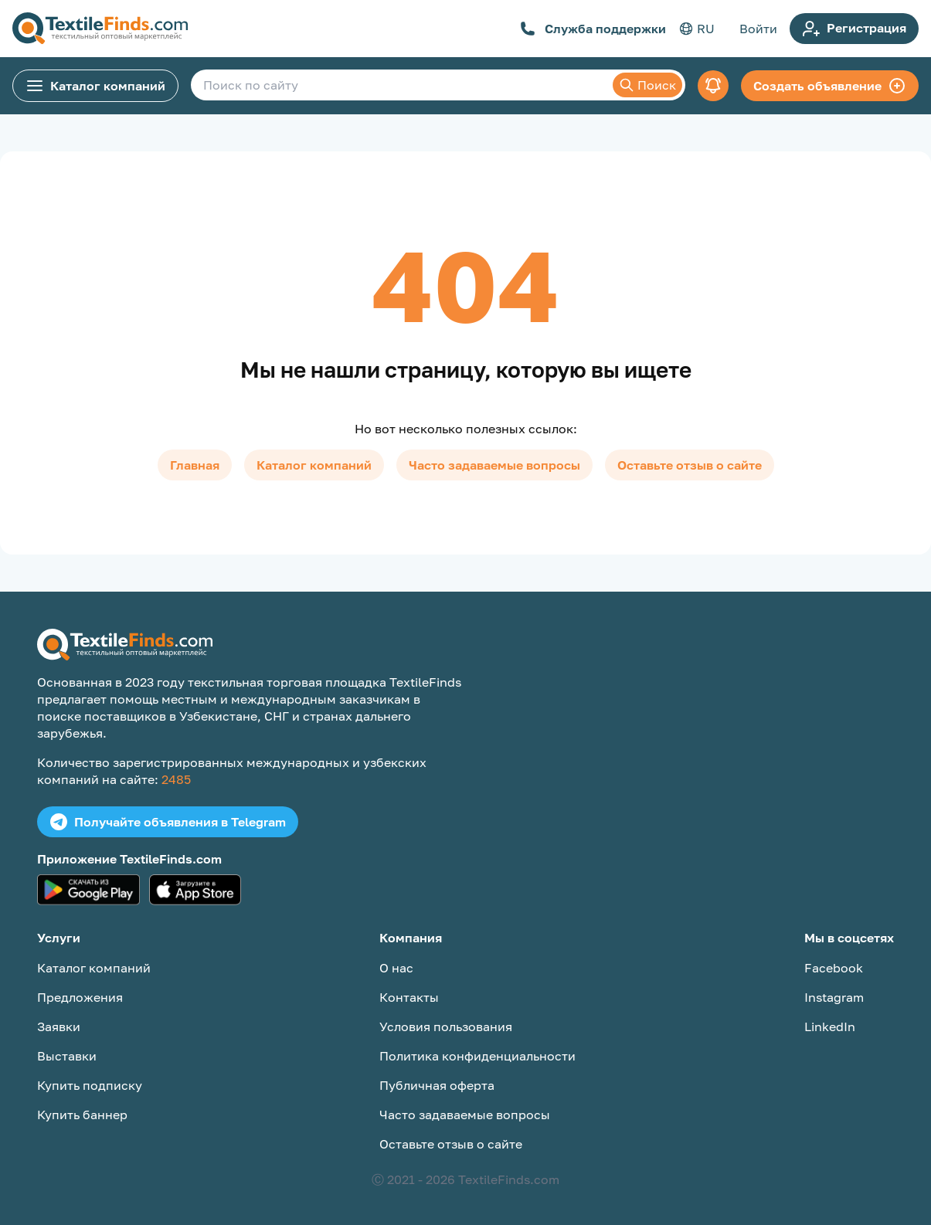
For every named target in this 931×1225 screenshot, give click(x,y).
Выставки (67, 1056)
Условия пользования (445, 1026)
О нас (396, 968)
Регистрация (854, 28)
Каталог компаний (95, 85)
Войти (758, 28)
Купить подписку (89, 1085)
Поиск (647, 85)
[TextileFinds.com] (100, 28)
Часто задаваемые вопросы (494, 465)
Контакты (409, 997)
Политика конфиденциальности (477, 1056)
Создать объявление (829, 85)
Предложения (80, 997)
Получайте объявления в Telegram (167, 822)
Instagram (834, 997)
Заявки (58, 1026)
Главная (194, 465)
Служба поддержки (593, 28)
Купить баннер (82, 1114)
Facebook (833, 968)
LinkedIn (829, 1026)
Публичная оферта (436, 1085)
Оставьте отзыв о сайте (689, 465)
